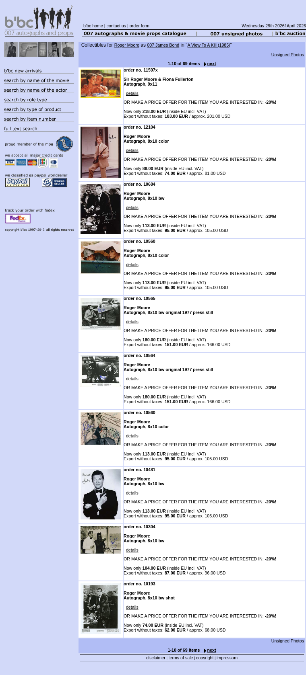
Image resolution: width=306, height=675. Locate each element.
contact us (116, 25)
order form (139, 25)
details (132, 93)
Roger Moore (126, 45)
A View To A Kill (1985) (209, 45)
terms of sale (181, 657)
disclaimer (155, 657)
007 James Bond (163, 45)
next (208, 63)
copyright (204, 657)
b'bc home (93, 25)
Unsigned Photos (287, 54)
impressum (227, 657)
